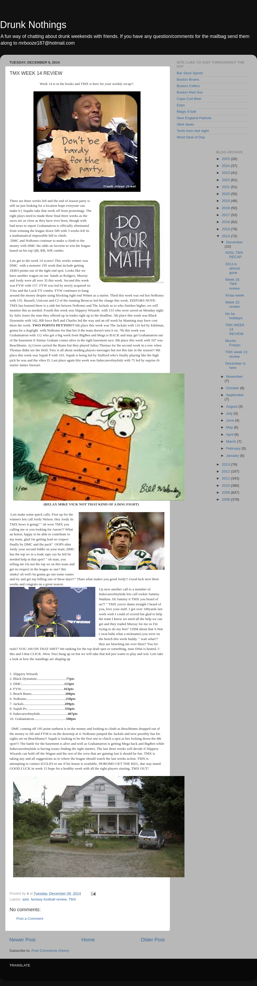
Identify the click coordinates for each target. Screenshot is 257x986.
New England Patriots (194, 118)
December (234, 242)
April (230, 434)
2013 (226, 464)
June (230, 420)
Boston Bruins (188, 79)
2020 (226, 194)
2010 (226, 486)
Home (88, 939)
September (235, 395)
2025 (226, 159)
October (233, 388)
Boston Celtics (188, 86)
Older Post (153, 939)
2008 (226, 499)
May (230, 427)
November (234, 377)
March (231, 441)
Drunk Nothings (33, 24)
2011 (226, 478)
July (230, 413)
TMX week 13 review (236, 354)
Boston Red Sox (190, 92)
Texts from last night (193, 131)
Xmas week (234, 295)
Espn (181, 105)
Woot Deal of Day (191, 137)
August (232, 406)
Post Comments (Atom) (50, 951)
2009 (226, 492)
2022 (226, 180)
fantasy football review (49, 899)
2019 (226, 201)
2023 (226, 173)
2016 (226, 222)
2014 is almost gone (232, 268)
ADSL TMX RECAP (234, 255)
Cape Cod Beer (189, 99)
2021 (226, 187)
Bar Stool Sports (190, 73)
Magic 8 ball (186, 112)
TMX (72, 899)
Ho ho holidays (234, 316)
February (234, 448)
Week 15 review (232, 304)
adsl (25, 899)
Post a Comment (29, 919)
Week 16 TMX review (232, 284)
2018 (226, 208)
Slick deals (185, 124)
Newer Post (22, 939)
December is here (235, 365)
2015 (226, 229)
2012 (226, 471)
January (233, 456)
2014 (226, 236)
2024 (226, 166)
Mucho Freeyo (232, 343)
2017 (226, 215)
